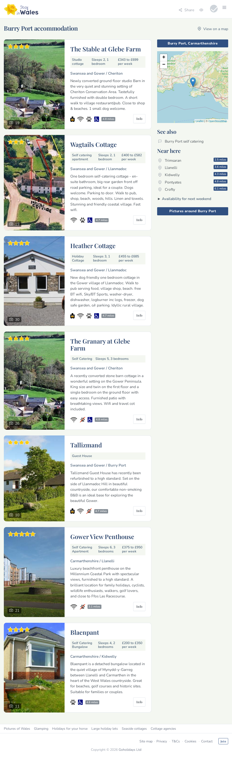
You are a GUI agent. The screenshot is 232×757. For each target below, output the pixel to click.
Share (186, 9)
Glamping (41, 728)
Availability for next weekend (186, 198)
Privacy (161, 741)
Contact (207, 741)
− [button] (163, 64)
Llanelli (192, 167)
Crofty (192, 189)
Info (139, 119)
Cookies (190, 741)
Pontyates (192, 182)
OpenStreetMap (217, 121)
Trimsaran (192, 160)
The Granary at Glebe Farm (100, 344)
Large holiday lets (104, 728)
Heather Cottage (93, 245)
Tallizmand (86, 445)
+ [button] (163, 57)
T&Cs (176, 741)
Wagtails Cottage (93, 144)
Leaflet (200, 121)
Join (223, 741)
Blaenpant (84, 632)
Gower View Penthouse (102, 536)
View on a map (213, 28)
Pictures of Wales (17, 728)
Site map (146, 741)
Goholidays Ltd (130, 749)
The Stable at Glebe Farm (105, 49)
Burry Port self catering (181, 141)
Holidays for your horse (70, 728)
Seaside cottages (134, 728)
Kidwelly (192, 174)
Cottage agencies (163, 728)
